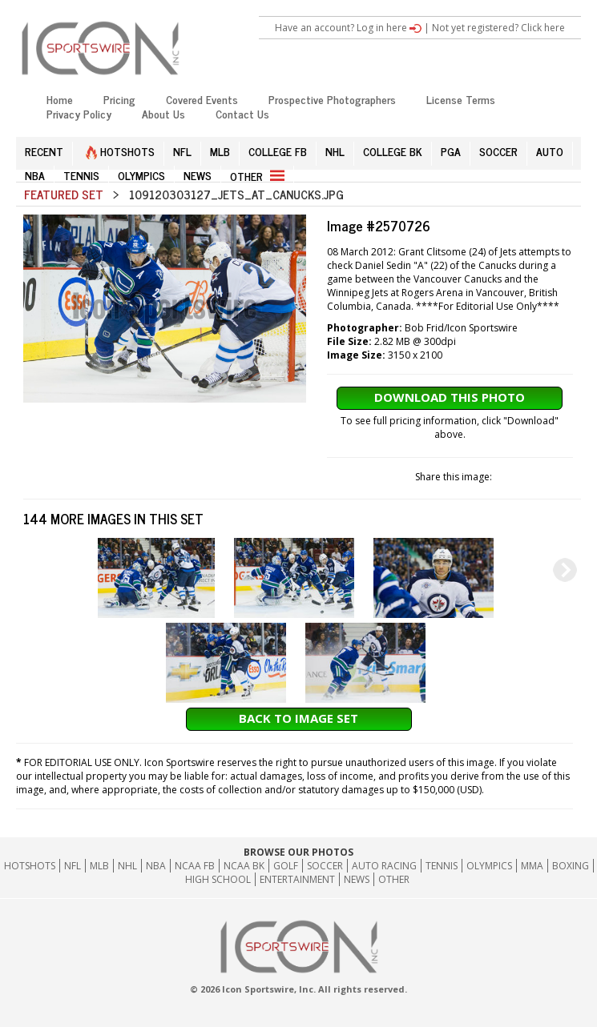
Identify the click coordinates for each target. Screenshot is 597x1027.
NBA (35, 175)
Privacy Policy (78, 113)
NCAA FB (195, 866)
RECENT (44, 151)
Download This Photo (449, 397)
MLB (220, 151)
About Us (163, 113)
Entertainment (297, 879)
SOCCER (498, 151)
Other (393, 879)
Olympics (489, 866)
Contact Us (242, 113)
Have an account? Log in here (348, 27)
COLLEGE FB (277, 151)
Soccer (325, 866)
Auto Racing (384, 866)
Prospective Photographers (332, 99)
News (356, 879)
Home (59, 99)
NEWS (198, 175)
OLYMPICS (141, 175)
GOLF (285, 866)
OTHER (257, 175)
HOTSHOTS (120, 151)
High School (218, 879)
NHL (335, 151)
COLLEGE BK (392, 151)
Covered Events (202, 99)
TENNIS (81, 175)
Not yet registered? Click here (498, 27)
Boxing (570, 866)
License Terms (460, 99)
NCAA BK (244, 866)
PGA (451, 151)
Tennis (442, 866)
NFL (182, 151)
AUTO (549, 151)
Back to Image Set (298, 718)
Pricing (119, 99)
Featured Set (63, 194)
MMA (532, 866)
